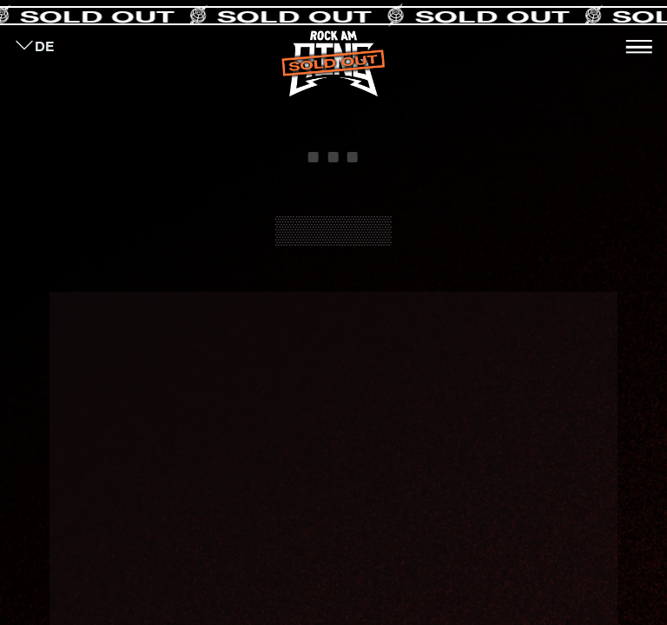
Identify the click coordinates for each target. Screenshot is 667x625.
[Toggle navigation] (639, 47)
